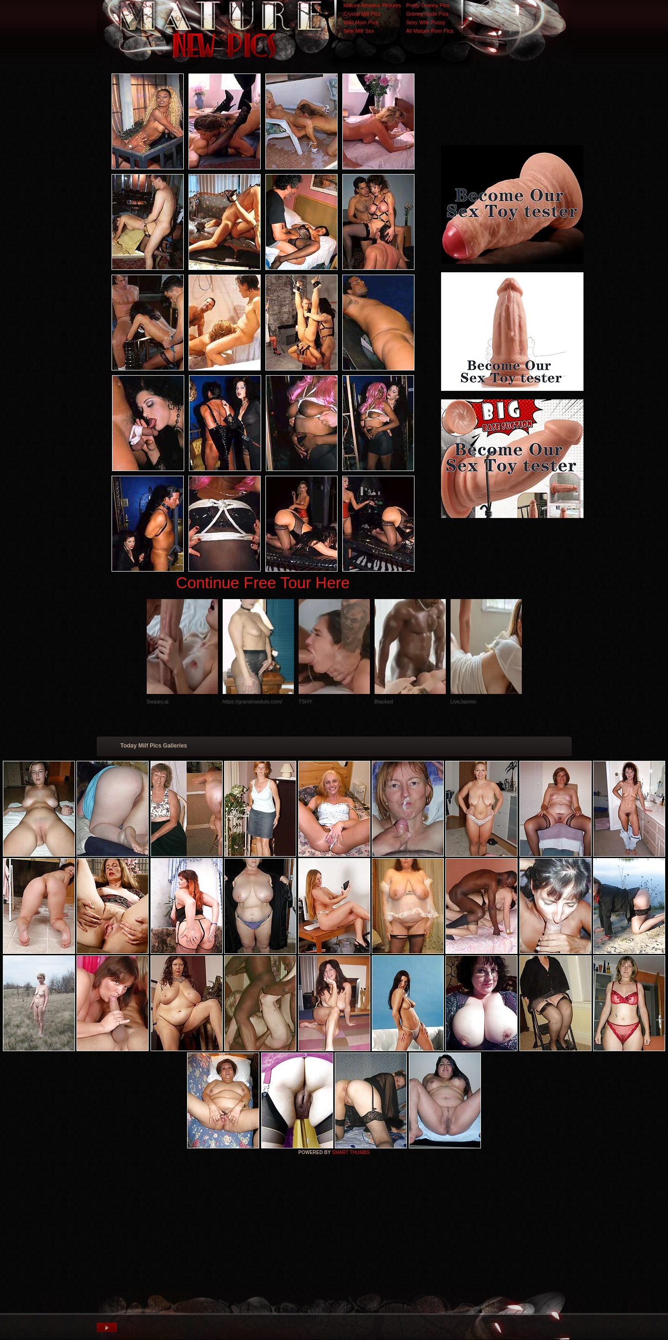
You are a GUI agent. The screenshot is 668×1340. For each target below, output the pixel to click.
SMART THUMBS (350, 1152)
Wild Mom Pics (361, 22)
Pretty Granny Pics (428, 5)
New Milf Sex (359, 31)
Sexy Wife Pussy (425, 22)
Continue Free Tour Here (262, 582)
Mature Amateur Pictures (372, 5)
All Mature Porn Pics (429, 31)
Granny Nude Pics (427, 14)
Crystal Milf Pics (362, 14)
